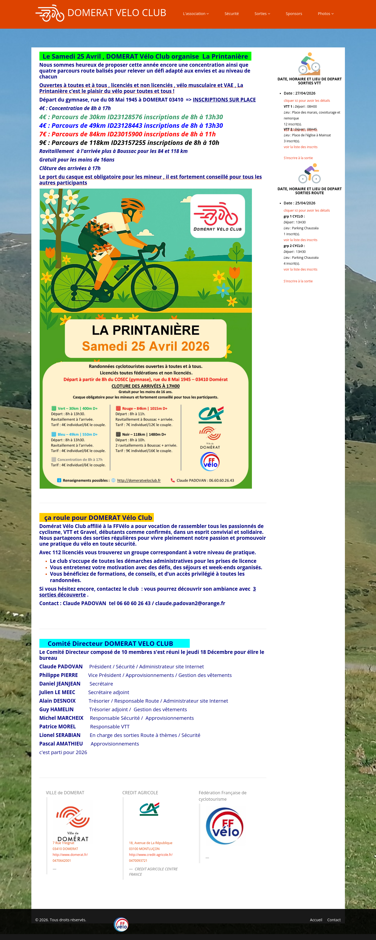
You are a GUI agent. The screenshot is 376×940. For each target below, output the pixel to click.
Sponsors (294, 13)
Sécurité (232, 13)
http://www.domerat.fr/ (70, 854)
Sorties (262, 13)
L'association (196, 13)
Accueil (316, 919)
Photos (325, 13)
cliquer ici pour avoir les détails (307, 100)
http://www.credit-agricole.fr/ (151, 854)
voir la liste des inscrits (301, 147)
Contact (334, 919)
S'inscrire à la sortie (298, 158)
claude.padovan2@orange (187, 603)
